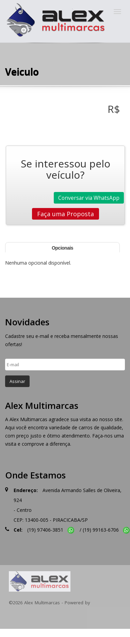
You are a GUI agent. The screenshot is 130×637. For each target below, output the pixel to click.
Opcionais (62, 248)
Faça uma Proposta (65, 214)
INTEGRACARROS (26, 611)
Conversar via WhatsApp (88, 198)
